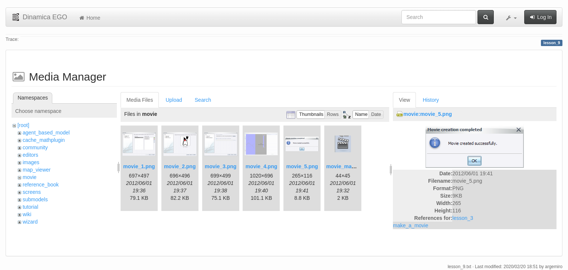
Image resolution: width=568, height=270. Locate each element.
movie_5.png (302, 166)
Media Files (140, 100)
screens (32, 192)
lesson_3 (462, 218)
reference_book (41, 185)
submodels (35, 199)
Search (203, 100)
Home (89, 18)
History (431, 100)
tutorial (30, 207)
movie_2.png (180, 166)
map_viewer (36, 170)
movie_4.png (262, 166)
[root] (23, 125)
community (35, 147)
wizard (30, 222)
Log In (540, 17)
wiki (27, 214)
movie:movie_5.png (427, 114)
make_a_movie (410, 225)
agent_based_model (46, 133)
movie (29, 177)
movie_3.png (221, 166)
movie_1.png (139, 166)
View (404, 100)
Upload (173, 100)
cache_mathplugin (44, 140)
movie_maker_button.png (357, 166)
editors (30, 155)
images (31, 162)
